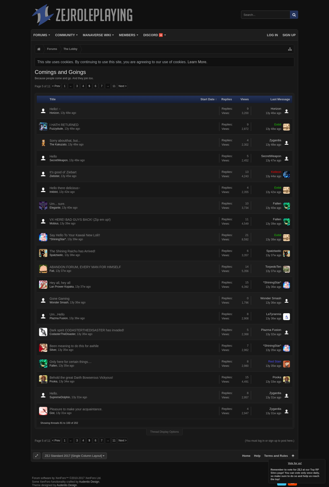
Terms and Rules (276, 455)
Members (127, 35)
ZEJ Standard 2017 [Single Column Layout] (73, 455)
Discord (153, 35)
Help (257, 455)
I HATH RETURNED (64, 125)
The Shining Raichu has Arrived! (72, 251)
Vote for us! (295, 463)
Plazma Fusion (59, 318)
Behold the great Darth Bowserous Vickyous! (81, 377)
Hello (53, 156)
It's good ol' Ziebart (63, 172)
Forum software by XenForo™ (66, 478)
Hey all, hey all (60, 283)
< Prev (56, 86)
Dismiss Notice (322, 462)
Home (246, 455)
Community (65, 35)
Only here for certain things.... (71, 362)
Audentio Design (89, 481)
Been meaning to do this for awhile (74, 346)
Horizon (54, 112)
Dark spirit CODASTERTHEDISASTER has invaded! (87, 330)
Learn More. (197, 62)
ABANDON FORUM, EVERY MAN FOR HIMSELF (85, 267)
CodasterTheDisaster (62, 334)
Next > (123, 86)
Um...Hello (57, 314)
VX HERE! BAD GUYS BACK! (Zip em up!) (80, 219)
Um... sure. (57, 204)
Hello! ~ (55, 109)
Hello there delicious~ (65, 188)
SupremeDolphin (60, 397)
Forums (40, 35)
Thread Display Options (164, 431)
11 (113, 86)
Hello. (54, 393)
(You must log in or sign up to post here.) (269, 440)
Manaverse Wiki (97, 35)
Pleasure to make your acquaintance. (76, 409)
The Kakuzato (58, 144)
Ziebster (54, 176)
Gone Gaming (59, 298)
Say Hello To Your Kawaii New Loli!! (75, 235)
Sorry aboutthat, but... (65, 140)
